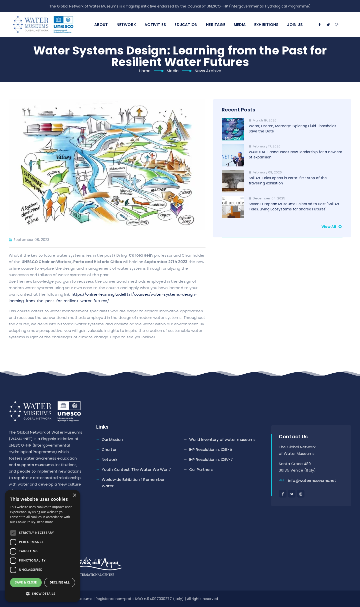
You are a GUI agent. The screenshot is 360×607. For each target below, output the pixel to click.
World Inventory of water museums (222, 439)
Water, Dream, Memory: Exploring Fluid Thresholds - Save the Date (294, 128)
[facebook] (319, 24)
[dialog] (42, 546)
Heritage (215, 24)
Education (186, 24)
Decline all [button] (60, 582)
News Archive (207, 71)
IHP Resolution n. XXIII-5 (210, 449)
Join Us (294, 24)
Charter (109, 449)
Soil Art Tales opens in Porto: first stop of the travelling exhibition (288, 180)
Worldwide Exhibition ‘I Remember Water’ (133, 483)
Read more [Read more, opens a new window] (45, 522)
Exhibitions (266, 24)
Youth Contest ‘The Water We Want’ (136, 469)
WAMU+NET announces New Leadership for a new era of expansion (295, 154)
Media (240, 24)
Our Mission (112, 439)
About (101, 24)
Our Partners (201, 469)
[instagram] (337, 24)
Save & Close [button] (26, 582)
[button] (42, 594)
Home (144, 71)
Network (126, 24)
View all (332, 226)
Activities (155, 24)
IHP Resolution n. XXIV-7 (211, 459)
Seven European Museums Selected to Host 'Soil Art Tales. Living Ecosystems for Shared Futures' (294, 206)
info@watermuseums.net (312, 480)
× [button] (74, 495)
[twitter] (328, 24)
